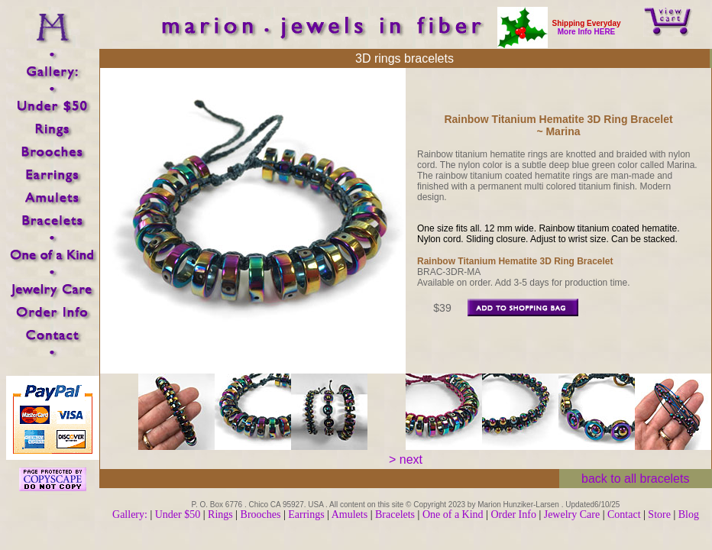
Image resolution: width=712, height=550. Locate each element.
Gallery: (129, 514)
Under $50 (178, 514)
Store (659, 514)
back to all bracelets (635, 478)
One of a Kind (454, 514)
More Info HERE (587, 32)
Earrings (306, 514)
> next (405, 459)
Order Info (514, 514)
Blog (688, 514)
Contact (624, 514)
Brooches (261, 514)
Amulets (349, 514)
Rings (220, 514)
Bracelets (395, 514)
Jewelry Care (572, 514)
